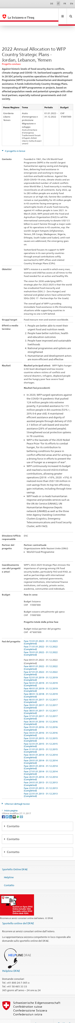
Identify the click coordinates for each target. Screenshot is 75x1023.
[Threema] (14, 808)
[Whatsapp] (18, 808)
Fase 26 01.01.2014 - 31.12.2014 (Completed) (41, 770)
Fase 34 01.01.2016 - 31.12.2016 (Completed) (41, 725)
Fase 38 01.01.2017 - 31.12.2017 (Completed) (41, 703)
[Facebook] (3, 808)
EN (71, 3)
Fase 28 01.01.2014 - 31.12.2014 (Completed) (41, 759)
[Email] (21, 808)
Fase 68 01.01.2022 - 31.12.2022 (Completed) (41, 659)
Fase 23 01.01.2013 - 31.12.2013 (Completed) (41, 781)
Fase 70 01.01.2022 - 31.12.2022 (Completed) (41, 645)
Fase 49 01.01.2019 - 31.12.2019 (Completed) (41, 681)
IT (58, 3)
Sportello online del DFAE (18, 915)
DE (51, 3)
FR (64, 3)
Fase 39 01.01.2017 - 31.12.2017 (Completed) (41, 698)
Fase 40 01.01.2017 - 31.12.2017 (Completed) (41, 692)
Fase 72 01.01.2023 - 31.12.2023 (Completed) (41, 634)
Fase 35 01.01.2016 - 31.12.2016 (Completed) (41, 720)
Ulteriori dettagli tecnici (17, 795)
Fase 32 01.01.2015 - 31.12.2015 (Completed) (41, 736)
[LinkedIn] (11, 808)
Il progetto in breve (14, 142)
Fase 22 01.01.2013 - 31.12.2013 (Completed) (41, 786)
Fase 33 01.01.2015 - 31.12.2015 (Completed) (41, 731)
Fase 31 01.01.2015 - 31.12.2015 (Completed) (41, 742)
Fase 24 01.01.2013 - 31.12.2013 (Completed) (41, 775)
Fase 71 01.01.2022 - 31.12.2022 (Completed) (41, 639)
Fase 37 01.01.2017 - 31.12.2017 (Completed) (41, 709)
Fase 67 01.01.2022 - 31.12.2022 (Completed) (41, 665)
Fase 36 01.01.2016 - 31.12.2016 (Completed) (41, 714)
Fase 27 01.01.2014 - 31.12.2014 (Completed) (41, 764)
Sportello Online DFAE (15, 861)
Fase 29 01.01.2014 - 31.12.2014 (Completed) (41, 753)
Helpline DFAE (11, 962)
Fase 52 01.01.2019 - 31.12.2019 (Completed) (41, 670)
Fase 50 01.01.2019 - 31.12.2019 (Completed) (41, 676)
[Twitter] (7, 808)
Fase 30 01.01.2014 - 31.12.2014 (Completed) (41, 747)
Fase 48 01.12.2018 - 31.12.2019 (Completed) (41, 687)
